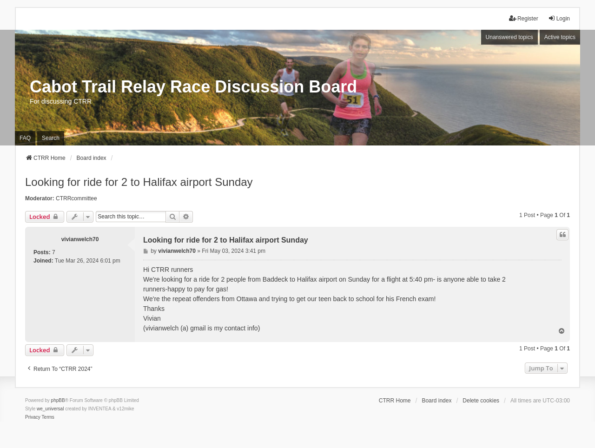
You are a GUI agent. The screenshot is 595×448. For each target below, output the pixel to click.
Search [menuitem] (51, 138)
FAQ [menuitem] (25, 138)
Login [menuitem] (559, 18)
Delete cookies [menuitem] (481, 400)
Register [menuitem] (523, 18)
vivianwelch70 (80, 239)
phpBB (58, 400)
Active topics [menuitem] (559, 37)
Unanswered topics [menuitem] (509, 37)
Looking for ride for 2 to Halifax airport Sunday (139, 182)
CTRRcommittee (76, 198)
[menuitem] (32, 417)
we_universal (50, 408)
